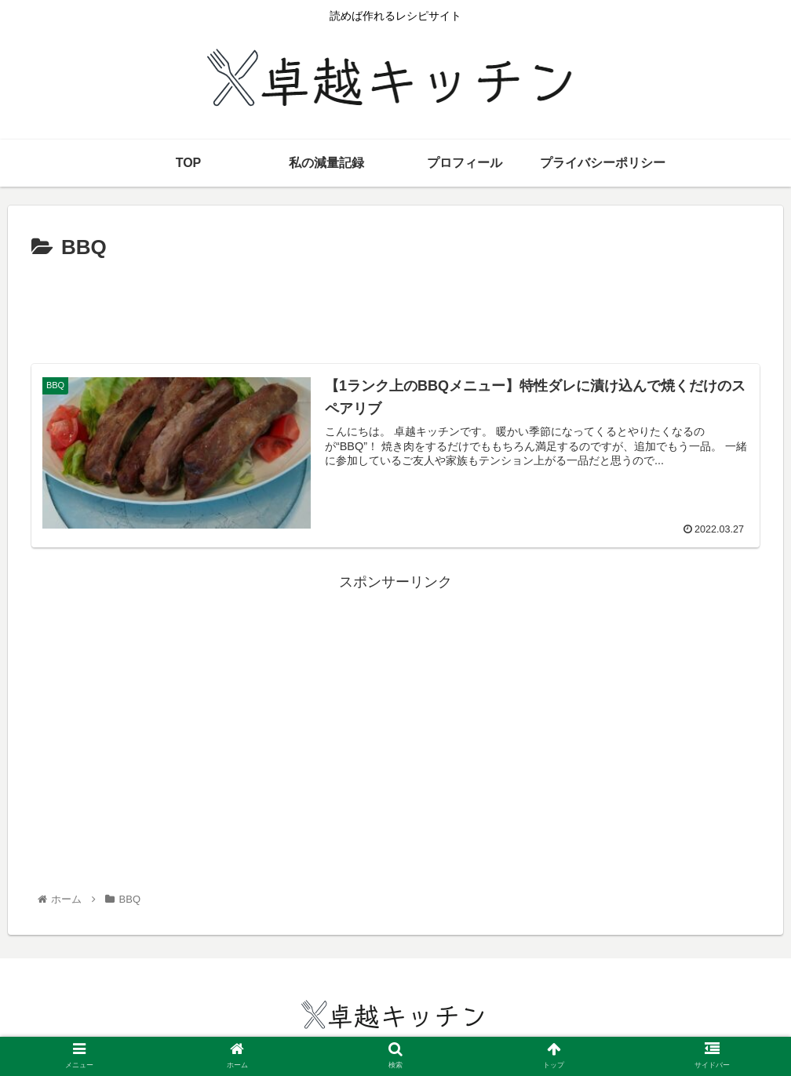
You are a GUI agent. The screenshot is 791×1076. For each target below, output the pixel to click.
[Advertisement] (395, 309)
